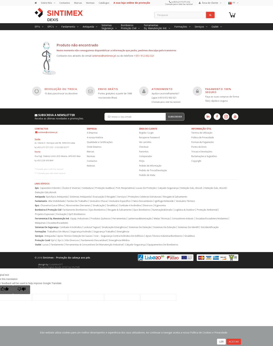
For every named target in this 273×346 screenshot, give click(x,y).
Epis (37, 188)
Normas (90, 2)
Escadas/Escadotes (58, 223)
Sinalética (112, 205)
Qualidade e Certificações (99, 142)
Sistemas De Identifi (188, 227)
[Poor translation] (21, 289)
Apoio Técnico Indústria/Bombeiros (164, 236)
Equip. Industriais (80, 218)
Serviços (121, 197)
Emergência (123, 231)
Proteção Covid (42, 240)
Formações (40, 231)
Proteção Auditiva (104, 188)
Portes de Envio (199, 146)
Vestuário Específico (120, 201)
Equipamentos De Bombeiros (162, 245)
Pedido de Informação (150, 165)
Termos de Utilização (201, 132)
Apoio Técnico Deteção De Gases (74, 236)
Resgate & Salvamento (175, 197)
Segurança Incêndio (80, 231)
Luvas (45, 245)
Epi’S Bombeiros (77, 214)
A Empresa (92, 132)
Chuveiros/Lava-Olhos (52, 205)
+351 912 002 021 (144, 55)
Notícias (91, 165)
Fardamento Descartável (94, 240)
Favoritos (143, 151)
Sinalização (99, 205)
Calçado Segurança (168, 188)
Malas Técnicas (162, 218)
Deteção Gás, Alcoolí (215, 188)
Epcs (37, 205)
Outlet (38, 245)
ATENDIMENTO (162, 89)
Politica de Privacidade (202, 137)
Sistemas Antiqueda (80, 197)
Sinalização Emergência (114, 227)
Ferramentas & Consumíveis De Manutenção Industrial (94, 245)
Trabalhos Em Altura (57, 231)
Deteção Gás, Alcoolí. (191, 188)
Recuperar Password (149, 137)
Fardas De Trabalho (77, 201)
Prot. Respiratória (125, 188)
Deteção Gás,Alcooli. (46, 192)
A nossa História (95, 137)
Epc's (60, 240)
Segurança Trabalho (104, 231)
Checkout (143, 146)
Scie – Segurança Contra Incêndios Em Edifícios (119, 236)
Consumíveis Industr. (183, 218)
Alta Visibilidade (56, 201)
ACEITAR (234, 341)
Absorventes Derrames (78, 205)
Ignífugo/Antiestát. (164, 201)
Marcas (78, 2)
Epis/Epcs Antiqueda (57, 197)
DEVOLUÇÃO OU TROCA (61, 89)
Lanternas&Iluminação (140, 218)
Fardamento (41, 201)
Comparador (145, 156)
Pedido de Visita (147, 175)
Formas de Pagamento (202, 142)
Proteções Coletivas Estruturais (144, 197)
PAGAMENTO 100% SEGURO (218, 90)
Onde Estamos (94, 146)
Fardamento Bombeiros (75, 210)
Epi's (53, 240)
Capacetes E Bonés (50, 188)
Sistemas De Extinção (164, 227)
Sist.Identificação (210, 227)
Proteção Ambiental (207, 210)
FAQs (141, 160)
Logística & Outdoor (184, 210)
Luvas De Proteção (146, 188)
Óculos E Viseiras (71, 188)
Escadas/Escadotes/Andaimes (212, 218)
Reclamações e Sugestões (204, 156)
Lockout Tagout (92, 227)
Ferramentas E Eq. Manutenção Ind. (52, 218)
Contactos (64, 2)
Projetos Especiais (44, 214)
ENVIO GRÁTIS (108, 89)
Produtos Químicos (101, 218)
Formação (61, 214)
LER (221, 341)
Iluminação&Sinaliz (162, 210)
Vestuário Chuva (98, 201)
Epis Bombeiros (97, 210)
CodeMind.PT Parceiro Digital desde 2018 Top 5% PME (59, 266)
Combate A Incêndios (130, 205)
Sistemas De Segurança (46, 227)
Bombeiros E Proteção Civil (48, 210)
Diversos (148, 205)
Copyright (196, 160)
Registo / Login (146, 132)
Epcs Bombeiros (142, 210)
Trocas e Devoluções (201, 151)
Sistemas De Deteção (140, 227)
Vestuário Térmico (185, 201)
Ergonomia (160, 205)
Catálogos (104, 2)
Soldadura (87, 188)
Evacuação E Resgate (104, 197)
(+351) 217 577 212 (180, 1)
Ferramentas (119, 218)
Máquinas (40, 223)
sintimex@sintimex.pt (104, 55)
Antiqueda (40, 197)
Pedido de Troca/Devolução (153, 170)
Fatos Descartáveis (142, 201)
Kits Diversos (72, 240)
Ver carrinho (145, 142)
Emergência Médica (119, 240)
